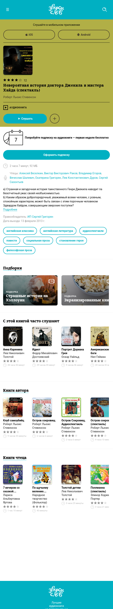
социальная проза (38, 240)
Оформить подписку (56, 154)
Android (83, 34)
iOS (29, 34)
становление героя (71, 240)
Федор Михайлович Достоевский (44, 355)
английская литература (58, 230)
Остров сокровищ (43, 420)
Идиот (36, 349)
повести (11, 240)
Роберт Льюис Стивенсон (12, 426)
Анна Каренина (12, 349)
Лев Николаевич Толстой (13, 355)
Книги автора (16, 391)
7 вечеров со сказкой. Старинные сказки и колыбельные (15, 489)
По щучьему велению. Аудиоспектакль (42, 489)
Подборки (12, 268)
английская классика (20, 230)
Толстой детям (71, 487)
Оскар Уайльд (70, 356)
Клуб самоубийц (13, 420)
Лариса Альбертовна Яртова (11, 498)
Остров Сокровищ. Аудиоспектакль (73, 422)
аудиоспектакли (93, 230)
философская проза (19, 250)
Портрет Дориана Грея (72, 351)
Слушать (25, 118)
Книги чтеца (14, 458)
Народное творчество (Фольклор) (39, 498)
